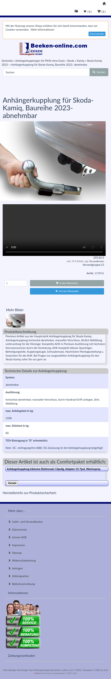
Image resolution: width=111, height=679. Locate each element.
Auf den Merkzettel (67, 291)
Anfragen (15, 568)
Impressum (16, 545)
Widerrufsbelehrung (22, 560)
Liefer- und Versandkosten (25, 521)
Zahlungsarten (18, 576)
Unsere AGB (17, 537)
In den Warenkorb (67, 283)
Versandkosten (96, 261)
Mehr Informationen (42, 29)
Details (12, 483)
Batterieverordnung (21, 583)
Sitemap (15, 552)
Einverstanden (97, 33)
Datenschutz (17, 529)
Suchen (99, 72)
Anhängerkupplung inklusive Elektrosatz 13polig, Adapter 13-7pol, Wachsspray (53, 468)
